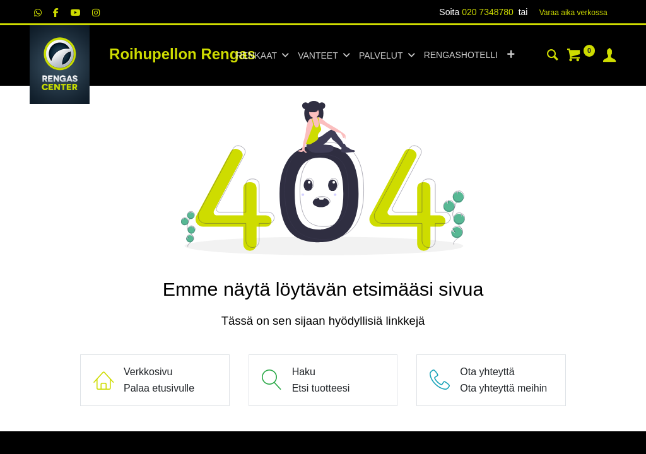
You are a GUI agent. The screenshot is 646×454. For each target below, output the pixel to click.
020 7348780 (488, 12)
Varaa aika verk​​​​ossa (573, 12)
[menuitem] (461, 55)
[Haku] (553, 57)
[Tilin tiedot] (609, 57)
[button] (510, 55)
